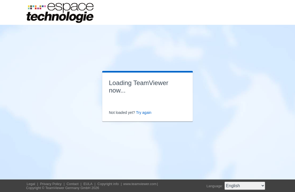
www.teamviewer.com (140, 184)
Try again (143, 112)
